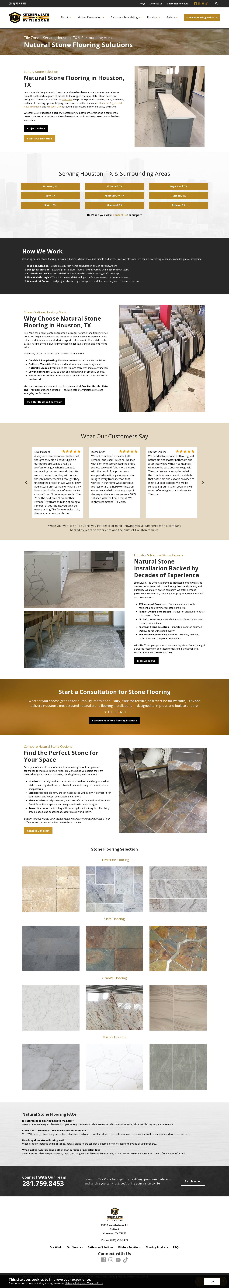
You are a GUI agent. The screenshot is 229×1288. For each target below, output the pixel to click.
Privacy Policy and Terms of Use (84, 1283)
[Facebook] (195, 3)
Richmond (35, 106)
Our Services (75, 1247)
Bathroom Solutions (100, 1247)
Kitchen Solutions (129, 1247)
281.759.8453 (114, 711)
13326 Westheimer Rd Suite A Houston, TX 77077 (114, 1229)
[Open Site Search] (216, 3)
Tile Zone (67, 99)
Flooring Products (157, 1247)
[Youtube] (203, 3)
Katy (26, 106)
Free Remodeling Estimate (201, 17)
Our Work (56, 1247)
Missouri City (54, 106)
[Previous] (26, 482)
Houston (103, 102)
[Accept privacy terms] (212, 1281)
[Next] (202, 482)
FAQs (176, 1247)
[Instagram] (199, 3)
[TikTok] (206, 3)
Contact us (120, 215)
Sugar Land (116, 102)
